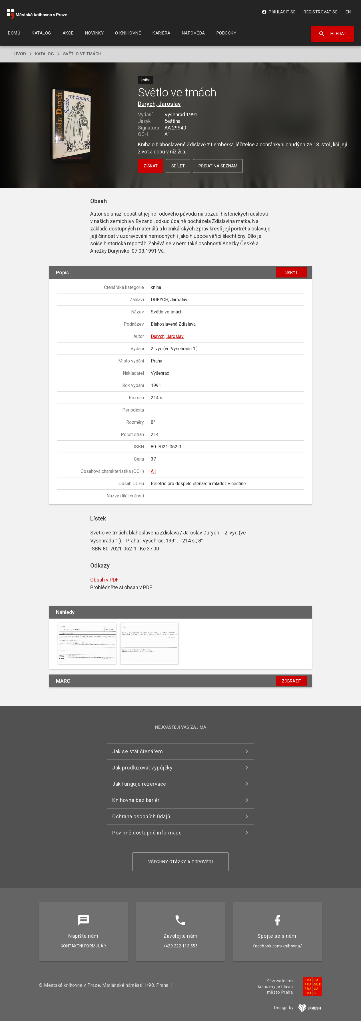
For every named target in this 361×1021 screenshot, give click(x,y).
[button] (71, 124)
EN (348, 12)
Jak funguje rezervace (139, 784)
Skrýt (291, 272)
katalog (44, 53)
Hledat (332, 34)
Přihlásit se (279, 12)
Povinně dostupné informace (147, 833)
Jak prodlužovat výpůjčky (142, 768)
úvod (20, 53)
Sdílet (178, 166)
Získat (150, 166)
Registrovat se (321, 12)
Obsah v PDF (104, 580)
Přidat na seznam (217, 166)
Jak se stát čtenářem (137, 751)
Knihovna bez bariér (136, 800)
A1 (153, 471)
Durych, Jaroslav (159, 103)
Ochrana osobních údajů (141, 816)
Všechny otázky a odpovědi (180, 861)
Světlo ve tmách (82, 53)
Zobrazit (291, 681)
